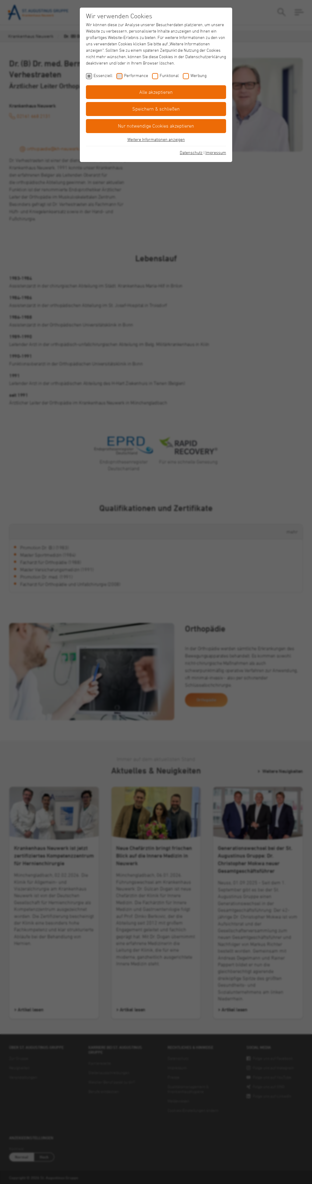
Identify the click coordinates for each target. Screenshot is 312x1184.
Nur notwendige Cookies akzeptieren (156, 126)
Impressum (215, 152)
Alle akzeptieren (156, 92)
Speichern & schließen (156, 108)
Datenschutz (191, 152)
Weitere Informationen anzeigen (156, 139)
